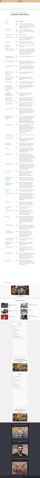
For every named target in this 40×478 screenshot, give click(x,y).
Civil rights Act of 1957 (9, 138)
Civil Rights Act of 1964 (9, 193)
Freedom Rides (8, 171)
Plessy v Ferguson (22, 106)
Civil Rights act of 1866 (9, 37)
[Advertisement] (20, 5)
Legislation (25, 12)
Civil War (7, 23)
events (9, 282)
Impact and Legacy (19, 12)
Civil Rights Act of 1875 (9, 66)
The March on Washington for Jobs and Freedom (9, 183)
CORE (32, 189)
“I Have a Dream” (29, 187)
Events (14, 12)
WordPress (23, 476)
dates (6, 282)
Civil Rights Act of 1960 (9, 164)
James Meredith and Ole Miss (13, 311)
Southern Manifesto (9, 124)
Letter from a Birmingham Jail (33, 317)
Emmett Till (30, 310)
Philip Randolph (27, 93)
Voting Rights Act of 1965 (32, 304)
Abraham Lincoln (22, 25)
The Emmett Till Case (9, 108)
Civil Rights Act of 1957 (29, 164)
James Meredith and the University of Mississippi (9, 179)
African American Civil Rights (13, 476)
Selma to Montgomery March (13, 305)
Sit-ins (6, 148)
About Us (38, 476)
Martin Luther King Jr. (28, 118)
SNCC (20, 191)
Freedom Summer (12, 316)
